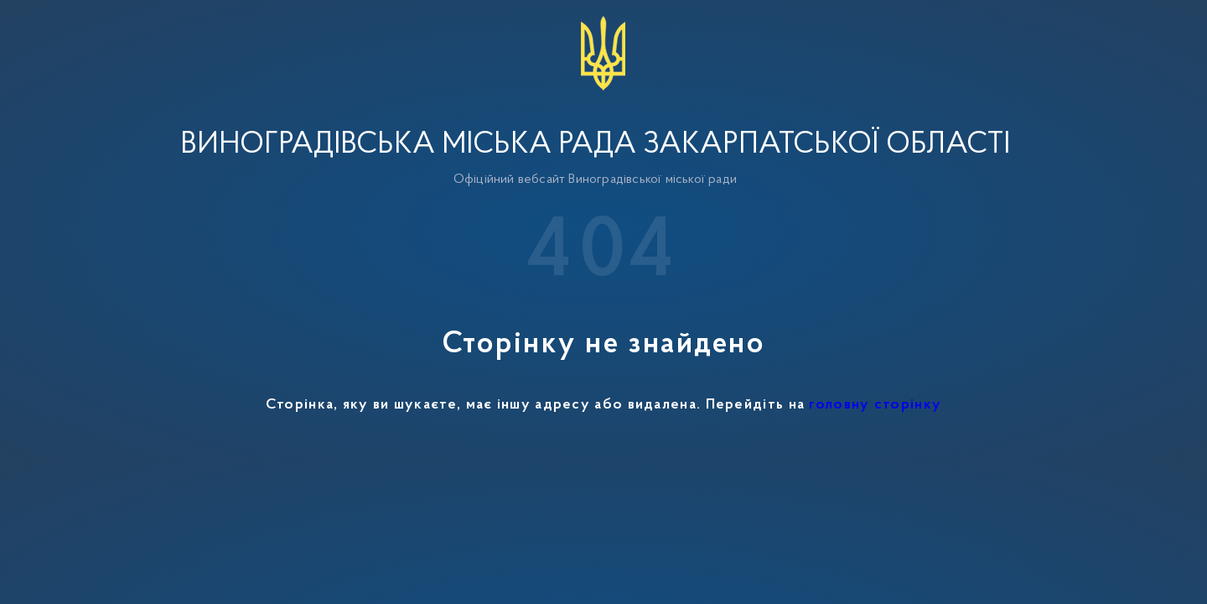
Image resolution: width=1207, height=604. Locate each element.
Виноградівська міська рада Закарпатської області (595, 145)
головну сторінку (875, 405)
